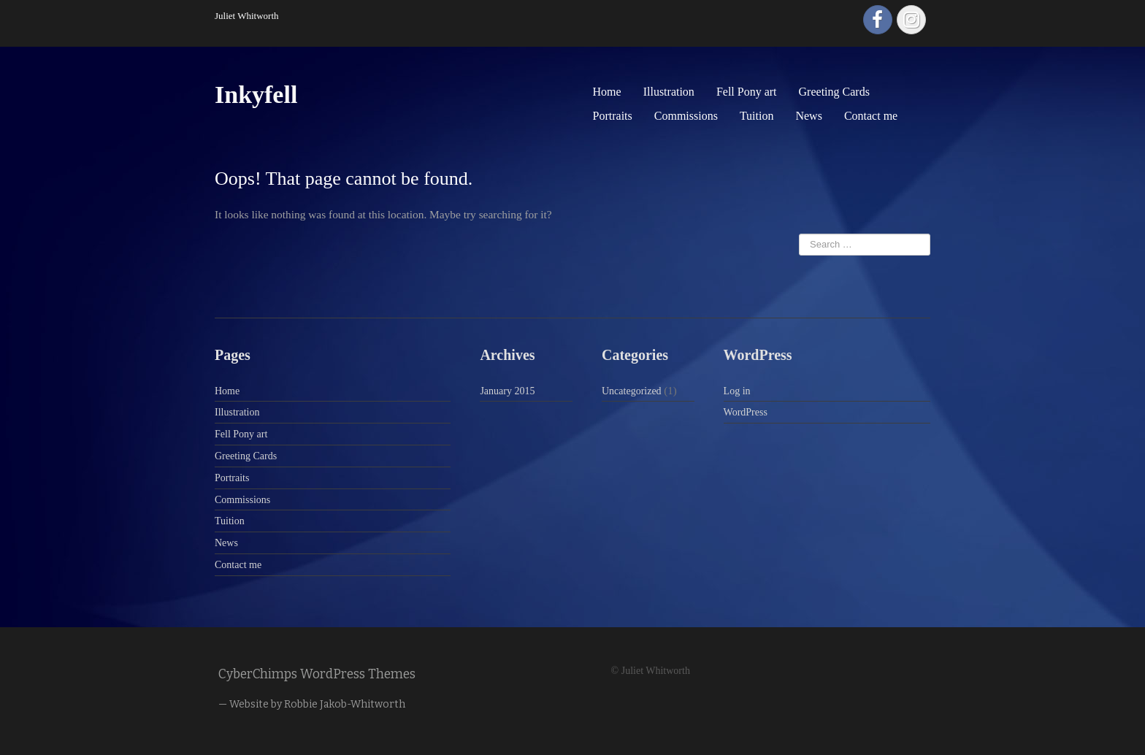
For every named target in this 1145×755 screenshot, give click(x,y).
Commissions (686, 116)
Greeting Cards (834, 91)
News (808, 116)
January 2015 (507, 391)
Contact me (870, 116)
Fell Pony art (746, 91)
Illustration (668, 91)
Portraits (612, 116)
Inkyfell (256, 94)
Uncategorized (632, 391)
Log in (737, 391)
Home (607, 91)
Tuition (757, 116)
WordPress (745, 412)
